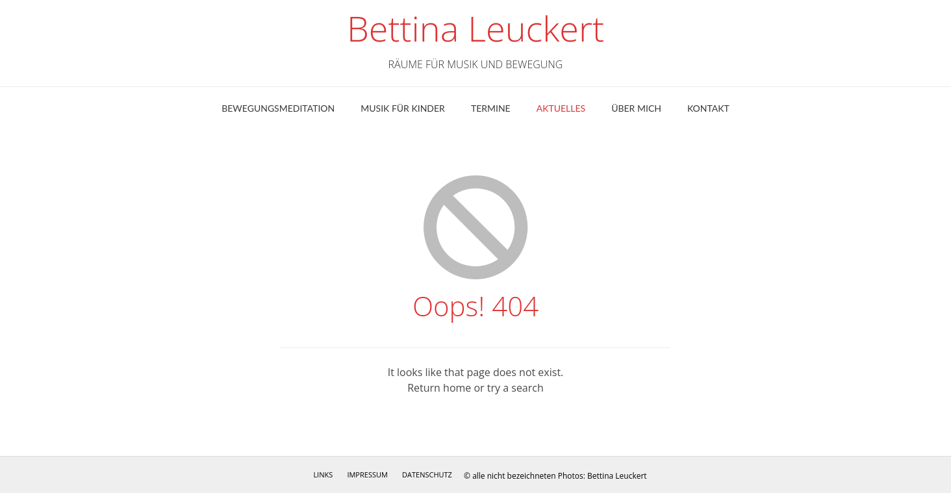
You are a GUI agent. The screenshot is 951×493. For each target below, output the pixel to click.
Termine (491, 108)
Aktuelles (561, 108)
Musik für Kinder (403, 108)
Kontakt (708, 108)
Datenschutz (427, 474)
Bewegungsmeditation (278, 108)
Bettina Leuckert (475, 28)
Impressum (367, 474)
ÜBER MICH (636, 108)
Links (323, 474)
